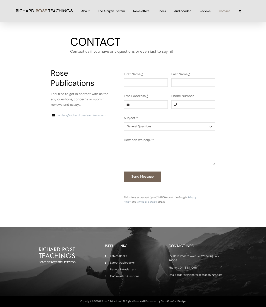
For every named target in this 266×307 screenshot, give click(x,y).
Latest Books (118, 256)
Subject (132, 118)
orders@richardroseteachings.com (81, 115)
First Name (134, 74)
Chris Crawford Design (173, 301)
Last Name (181, 74)
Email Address (137, 96)
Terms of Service (148, 201)
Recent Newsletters (123, 269)
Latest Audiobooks (122, 262)
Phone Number (183, 96)
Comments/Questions (124, 276)
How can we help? (140, 140)
